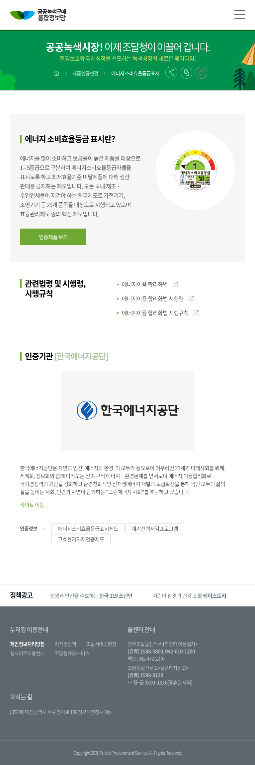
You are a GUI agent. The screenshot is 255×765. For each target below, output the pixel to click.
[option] (91, 595)
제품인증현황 (85, 73)
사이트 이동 (32, 505)
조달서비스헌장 (101, 644)
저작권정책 (65, 644)
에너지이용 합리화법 (150, 284)
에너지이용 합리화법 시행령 (158, 298)
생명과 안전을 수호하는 (91, 595)
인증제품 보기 (53, 237)
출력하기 (201, 73)
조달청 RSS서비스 (71, 653)
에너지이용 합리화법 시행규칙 (160, 313)
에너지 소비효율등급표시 (135, 73)
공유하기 (171, 72)
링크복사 (186, 73)
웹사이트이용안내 (27, 653)
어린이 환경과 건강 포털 (189, 595)
